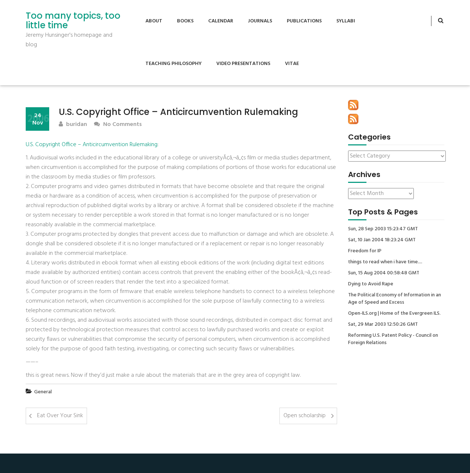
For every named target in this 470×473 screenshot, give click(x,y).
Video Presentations (243, 63)
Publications (304, 21)
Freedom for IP (365, 251)
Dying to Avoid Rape (370, 284)
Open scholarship (304, 415)
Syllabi (345, 21)
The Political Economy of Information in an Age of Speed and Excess (394, 299)
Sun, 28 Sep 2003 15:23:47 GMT (383, 229)
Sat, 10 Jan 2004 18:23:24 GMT (382, 240)
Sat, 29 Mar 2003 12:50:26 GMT (383, 324)
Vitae (292, 63)
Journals (260, 21)
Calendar (220, 21)
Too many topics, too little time (73, 20)
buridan (73, 124)
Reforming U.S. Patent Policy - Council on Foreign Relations (393, 339)
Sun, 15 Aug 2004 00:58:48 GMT (383, 273)
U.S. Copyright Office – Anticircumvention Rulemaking (92, 144)
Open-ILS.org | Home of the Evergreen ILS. (394, 313)
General (43, 392)
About (153, 21)
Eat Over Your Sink (60, 415)
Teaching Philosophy (173, 63)
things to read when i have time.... (385, 262)
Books (185, 21)
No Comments (118, 124)
